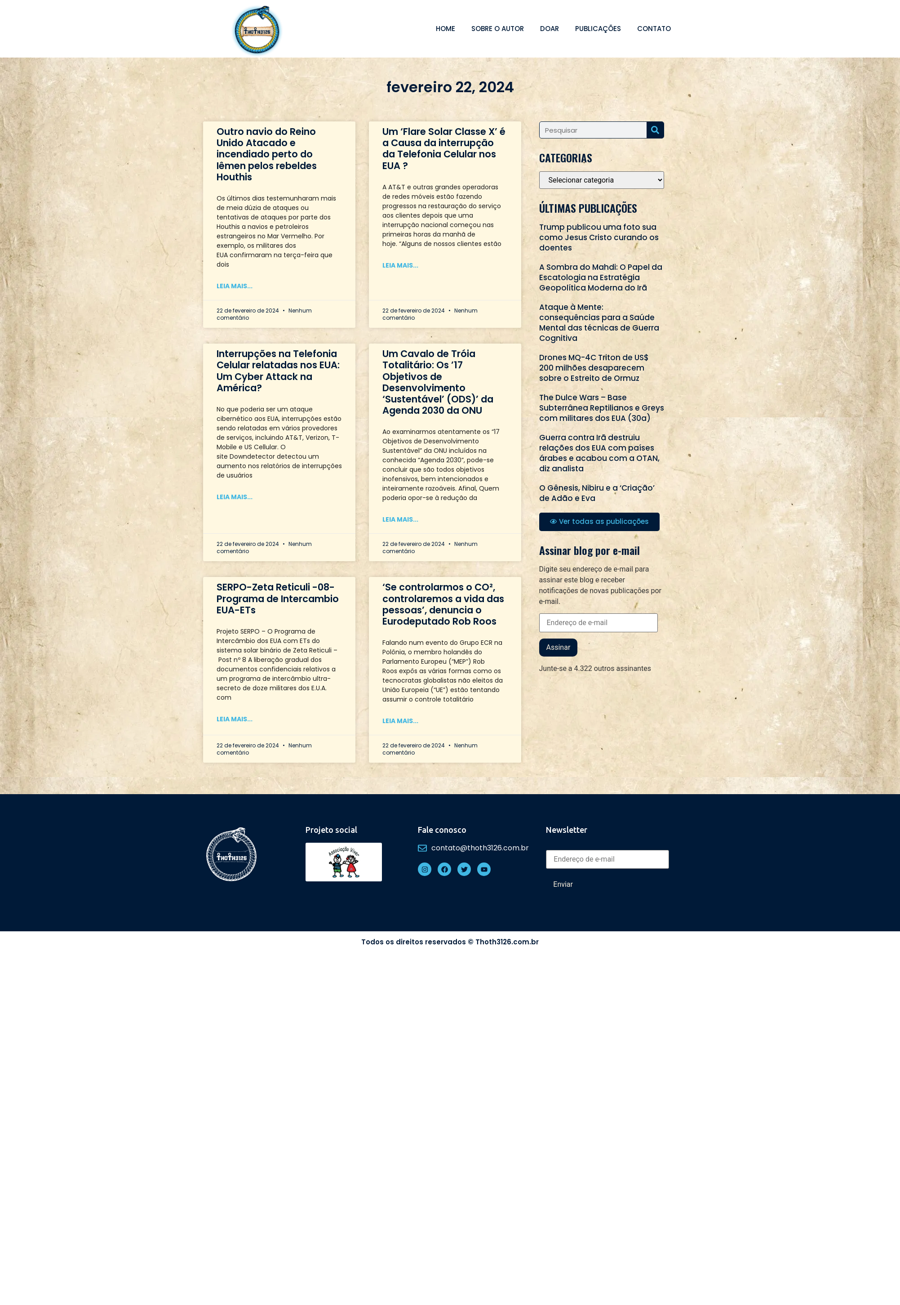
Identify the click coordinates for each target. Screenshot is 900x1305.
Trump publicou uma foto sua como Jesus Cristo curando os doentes (599, 237)
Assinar (558, 647)
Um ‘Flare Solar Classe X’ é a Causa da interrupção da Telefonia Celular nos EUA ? (443, 148)
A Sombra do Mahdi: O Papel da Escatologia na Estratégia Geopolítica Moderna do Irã (600, 277)
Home (445, 28)
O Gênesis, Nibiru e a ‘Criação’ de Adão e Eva (597, 493)
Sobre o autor (497, 28)
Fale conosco (442, 829)
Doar (549, 28)
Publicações (598, 28)
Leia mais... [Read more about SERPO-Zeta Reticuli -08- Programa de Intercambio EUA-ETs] (235, 719)
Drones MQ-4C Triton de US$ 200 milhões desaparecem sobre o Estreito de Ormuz (594, 368)
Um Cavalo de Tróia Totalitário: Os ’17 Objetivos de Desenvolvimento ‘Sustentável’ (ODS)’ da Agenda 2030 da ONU (437, 382)
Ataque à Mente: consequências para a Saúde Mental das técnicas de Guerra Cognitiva (599, 323)
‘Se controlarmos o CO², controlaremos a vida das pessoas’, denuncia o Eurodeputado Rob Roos (443, 604)
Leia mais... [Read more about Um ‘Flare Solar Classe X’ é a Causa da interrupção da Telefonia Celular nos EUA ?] (400, 265)
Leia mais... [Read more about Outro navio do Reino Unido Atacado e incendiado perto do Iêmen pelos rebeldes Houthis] (235, 286)
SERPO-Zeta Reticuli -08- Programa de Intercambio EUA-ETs (278, 598)
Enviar (563, 884)
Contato (654, 28)
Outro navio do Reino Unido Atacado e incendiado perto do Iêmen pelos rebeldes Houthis (267, 154)
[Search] (655, 130)
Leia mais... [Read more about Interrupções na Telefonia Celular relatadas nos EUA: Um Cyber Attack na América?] (235, 496)
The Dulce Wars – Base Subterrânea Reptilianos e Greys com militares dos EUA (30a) (601, 408)
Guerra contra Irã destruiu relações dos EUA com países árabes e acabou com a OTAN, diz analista (599, 453)
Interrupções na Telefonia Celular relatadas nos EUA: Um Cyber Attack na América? (278, 370)
